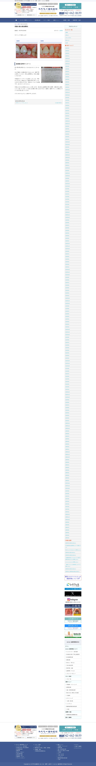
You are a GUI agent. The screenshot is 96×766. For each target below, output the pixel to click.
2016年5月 (67, 230)
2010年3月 (67, 415)
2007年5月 (67, 501)
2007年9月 (67, 490)
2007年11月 (67, 485)
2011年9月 (67, 368)
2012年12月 (67, 329)
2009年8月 (67, 433)
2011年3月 (67, 384)
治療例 (61, 30)
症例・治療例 (68, 717)
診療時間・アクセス (70, 670)
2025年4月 (67, 79)
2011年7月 (67, 373)
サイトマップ (78, 748)
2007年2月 (67, 509)
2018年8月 (67, 178)
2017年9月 (67, 188)
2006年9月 (67, 522)
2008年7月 (67, 464)
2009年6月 (67, 438)
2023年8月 (67, 126)
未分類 (66, 42)
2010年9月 (67, 399)
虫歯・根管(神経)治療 (70, 690)
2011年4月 (67, 381)
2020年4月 (67, 162)
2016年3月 (67, 235)
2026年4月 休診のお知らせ (70, 552)
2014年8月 (67, 279)
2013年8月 (67, 308)
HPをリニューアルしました (22, 102)
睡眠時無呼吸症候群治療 (71, 706)
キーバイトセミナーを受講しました (71, 561)
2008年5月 (67, 470)
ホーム (16, 21)
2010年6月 (67, 407)
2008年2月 (67, 477)
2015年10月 (67, 248)
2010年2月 (67, 417)
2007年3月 (67, 506)
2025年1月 (67, 87)
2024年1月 (67, 118)
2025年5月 (67, 76)
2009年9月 (67, 430)
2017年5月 (67, 199)
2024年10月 (67, 94)
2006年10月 (67, 519)
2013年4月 (67, 318)
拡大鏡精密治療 (69, 657)
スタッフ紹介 (47, 21)
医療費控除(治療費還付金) (71, 714)
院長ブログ (67, 40)
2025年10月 (67, 63)
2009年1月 (67, 449)
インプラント (69, 703)
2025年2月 (67, 84)
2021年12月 (67, 141)
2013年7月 (67, 311)
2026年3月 (67, 50)
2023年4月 (67, 128)
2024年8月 (67, 100)
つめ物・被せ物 (69, 700)
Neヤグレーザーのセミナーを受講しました (73, 549)
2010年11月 (67, 394)
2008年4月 (67, 472)
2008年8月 (67, 462)
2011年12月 (67, 360)
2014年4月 (67, 290)
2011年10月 (67, 365)
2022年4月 (67, 136)
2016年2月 (67, 238)
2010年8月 (67, 402)
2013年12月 (67, 298)
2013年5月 (67, 316)
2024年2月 (67, 115)
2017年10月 (67, 186)
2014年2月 (67, 292)
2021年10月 (67, 144)
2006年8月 (67, 524)
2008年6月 (67, 467)
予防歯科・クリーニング (71, 684)
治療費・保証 (66, 21)
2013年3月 (67, 321)
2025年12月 (67, 58)
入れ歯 (67, 709)
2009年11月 (67, 425)
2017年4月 (67, 201)
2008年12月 (67, 451)
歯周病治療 (68, 687)
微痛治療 (68, 659)
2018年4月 (67, 180)
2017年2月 (67, 206)
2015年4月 (67, 261)
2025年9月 (67, 66)
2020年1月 (67, 165)
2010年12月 (67, 391)
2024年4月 (67, 110)
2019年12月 (67, 167)
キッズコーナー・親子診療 (72, 651)
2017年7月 (67, 193)
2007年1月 (67, 511)
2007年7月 (67, 496)
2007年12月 (67, 483)
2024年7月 (67, 102)
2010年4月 (67, 412)
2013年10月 (67, 303)
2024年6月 (67, 105)
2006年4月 (67, 535)
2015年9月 (67, 251)
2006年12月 (67, 514)
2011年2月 (67, 386)
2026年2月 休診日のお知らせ (70, 568)
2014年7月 (67, 282)
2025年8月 (67, 68)
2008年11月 (67, 454)
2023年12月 (67, 120)
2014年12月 (67, 269)
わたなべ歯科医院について (25, 21)
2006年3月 (67, 537)
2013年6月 (67, 313)
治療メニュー (56, 21)
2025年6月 (67, 74)
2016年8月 (67, 222)
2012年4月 (67, 350)
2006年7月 (67, 527)
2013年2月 (67, 324)
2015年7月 (67, 253)
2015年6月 (67, 256)
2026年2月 (67, 53)
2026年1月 (67, 55)
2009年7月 (67, 436)
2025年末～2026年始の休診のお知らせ (72, 571)
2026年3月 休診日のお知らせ (70, 555)
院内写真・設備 (69, 668)
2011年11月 (67, 363)
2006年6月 (67, 529)
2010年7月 (67, 404)
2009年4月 (67, 441)
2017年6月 (67, 196)
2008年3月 (67, 475)
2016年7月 (67, 225)
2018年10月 (67, 175)
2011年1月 (67, 389)
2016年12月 (67, 212)
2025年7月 (67, 71)
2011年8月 (67, 371)
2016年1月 (67, 240)
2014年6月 (67, 285)
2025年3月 (67, 81)
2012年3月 (67, 352)
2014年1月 (67, 295)
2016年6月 (67, 227)
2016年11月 (67, 214)
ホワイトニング (69, 698)
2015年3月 (67, 264)
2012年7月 (67, 342)
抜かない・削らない (37, 21)
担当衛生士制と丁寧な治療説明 (72, 654)
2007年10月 (67, 488)
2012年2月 (67, 355)
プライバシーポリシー (71, 673)
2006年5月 (67, 532)
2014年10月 (67, 274)
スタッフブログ (68, 37)
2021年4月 (67, 149)
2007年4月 (67, 503)
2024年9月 (67, 97)
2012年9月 (67, 337)
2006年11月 (67, 516)
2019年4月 (67, 170)
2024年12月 (67, 89)
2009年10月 (67, 428)
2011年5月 (67, 378)
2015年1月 (67, 266)
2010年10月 (67, 397)
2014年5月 (67, 287)
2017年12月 (67, 183)
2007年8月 (67, 493)
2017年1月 (67, 209)
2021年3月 (67, 152)
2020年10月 (67, 157)
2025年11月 (67, 61)
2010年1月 (67, 420)
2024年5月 (67, 107)
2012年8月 (67, 339)
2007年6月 (67, 498)
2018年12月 (67, 173)
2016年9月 (67, 219)
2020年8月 (67, 160)
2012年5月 (67, 347)
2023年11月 (67, 123)
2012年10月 (67, 334)
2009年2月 (67, 446)
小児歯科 (68, 695)
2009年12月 (67, 423)
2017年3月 (67, 204)
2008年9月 (67, 459)
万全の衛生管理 (69, 665)
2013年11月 (67, 300)
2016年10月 (67, 217)
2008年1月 (67, 480)
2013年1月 (67, 326)
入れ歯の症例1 (58, 102)
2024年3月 (67, 113)
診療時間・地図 (76, 21)
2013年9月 (67, 305)
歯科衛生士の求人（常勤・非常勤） (43, 747)
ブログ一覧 (68, 679)
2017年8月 (67, 191)
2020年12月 (67, 154)
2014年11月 (67, 272)
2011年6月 (67, 376)
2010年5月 (67, 410)
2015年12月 (67, 243)
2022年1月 (67, 139)
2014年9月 (67, 277)
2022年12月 (67, 131)
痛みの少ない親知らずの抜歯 (72, 692)
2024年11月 (67, 92)
